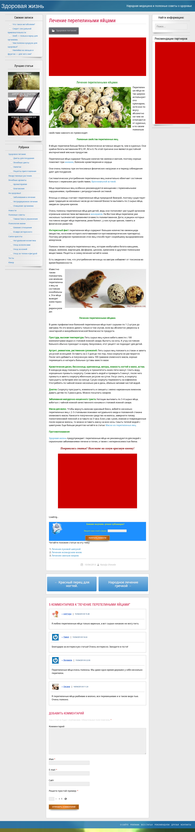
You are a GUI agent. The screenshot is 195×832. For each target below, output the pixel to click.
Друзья (175, 824)
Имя (52, 759)
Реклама (134, 824)
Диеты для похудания (23, 158)
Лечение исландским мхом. (67, 552)
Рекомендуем (162, 824)
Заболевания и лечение (24, 197)
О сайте (124, 824)
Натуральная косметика (24, 240)
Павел (66, 637)
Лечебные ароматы (17, 180)
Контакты (186, 824)
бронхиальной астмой (104, 181)
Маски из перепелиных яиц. (121, 425)
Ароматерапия (20, 184)
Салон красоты (15, 236)
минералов (96, 214)
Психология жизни (16, 223)
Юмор (11, 262)
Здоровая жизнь (22, 5)
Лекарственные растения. (20, 175)
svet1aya (67, 614)
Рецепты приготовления (24, 171)
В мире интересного (22, 232)
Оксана (66, 686)
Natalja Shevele (108, 564)
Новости (12, 210)
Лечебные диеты (21, 162)
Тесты (11, 258)
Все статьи (147, 824)
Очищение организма (23, 206)
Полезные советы (16, 214)
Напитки (17, 167)
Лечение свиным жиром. (65, 555)
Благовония (18, 188)
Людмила (67, 660)
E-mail (53, 769)
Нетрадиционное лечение (25, 201)
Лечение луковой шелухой (66, 549)
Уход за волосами (21, 245)
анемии (69, 162)
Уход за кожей (20, 249)
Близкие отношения (22, 227)
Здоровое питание (66, 30)
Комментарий (56, 726)
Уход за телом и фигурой (25, 253)
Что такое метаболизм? (24, 24)
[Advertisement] (98, 57)
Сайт (51, 780)
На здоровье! (14, 193)
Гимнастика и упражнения (25, 219)
